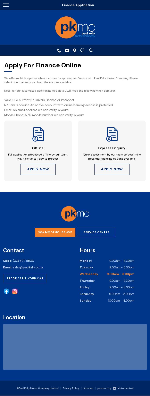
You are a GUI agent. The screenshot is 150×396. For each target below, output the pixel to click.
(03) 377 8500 (23, 261)
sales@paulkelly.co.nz (28, 267)
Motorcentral (123, 388)
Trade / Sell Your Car (25, 278)
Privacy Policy (71, 388)
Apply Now (38, 169)
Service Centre (96, 232)
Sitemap (88, 388)
